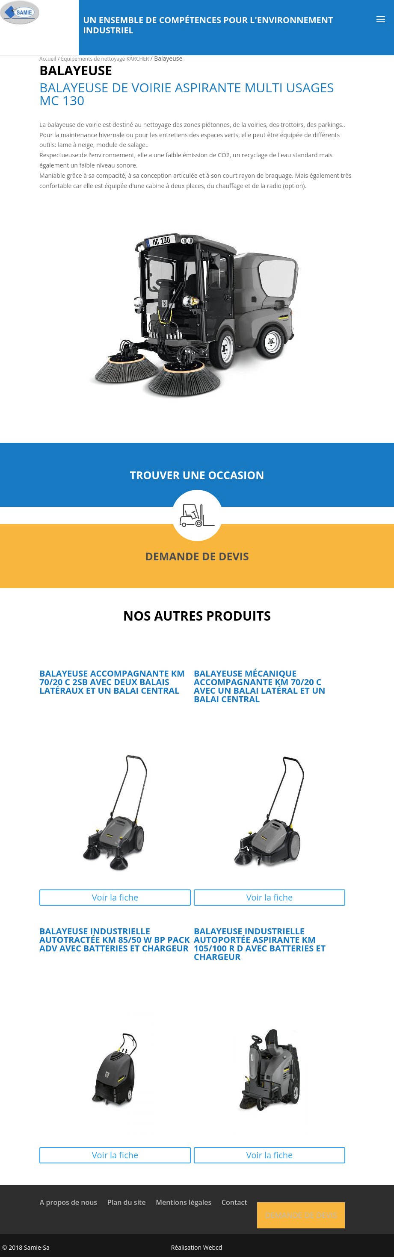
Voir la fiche (115, 897)
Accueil (47, 58)
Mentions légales (183, 1202)
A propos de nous (68, 1202)
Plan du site (126, 1202)
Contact (234, 1202)
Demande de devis (197, 556)
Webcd (212, 1247)
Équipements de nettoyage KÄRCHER (106, 58)
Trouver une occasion (197, 475)
